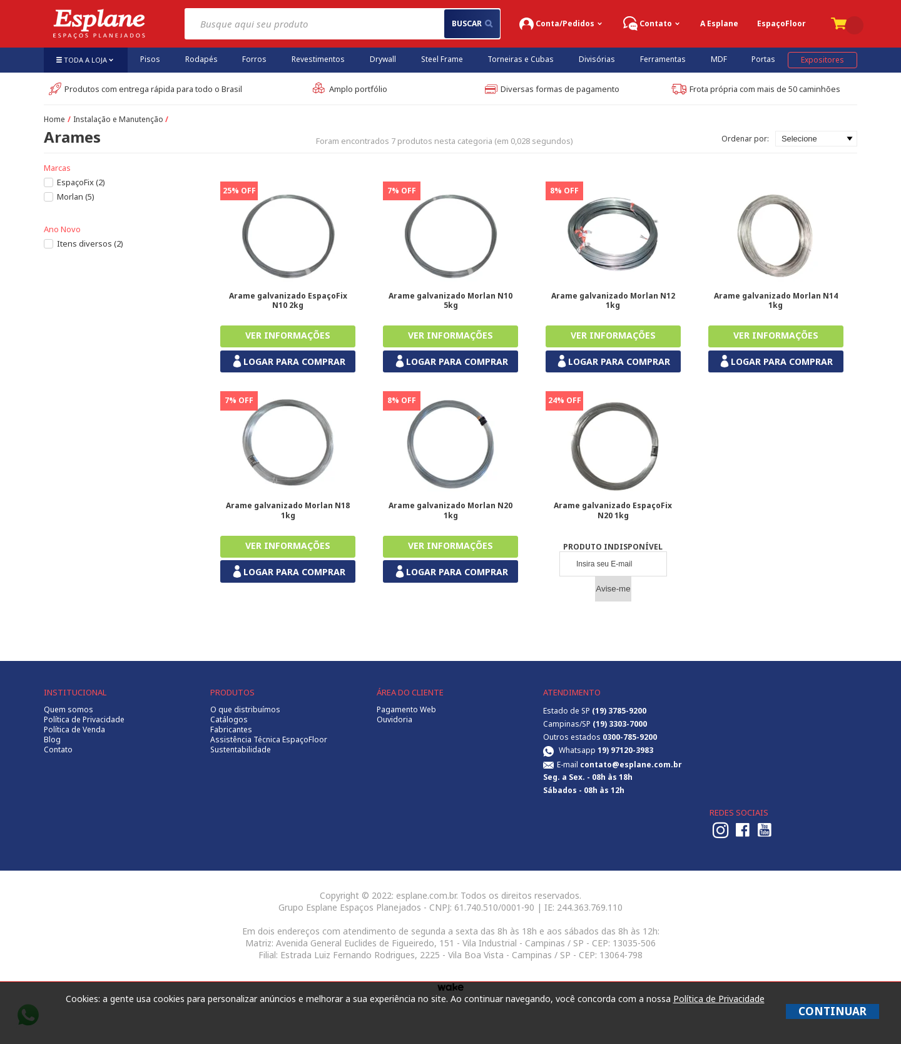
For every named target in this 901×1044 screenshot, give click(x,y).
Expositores (822, 59)
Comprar (287, 336)
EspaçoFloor (781, 23)
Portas (763, 59)
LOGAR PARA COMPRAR (288, 361)
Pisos (150, 59)
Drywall (383, 59)
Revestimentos (318, 59)
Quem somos (68, 710)
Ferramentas (663, 59)
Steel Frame (442, 59)
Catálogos (229, 720)
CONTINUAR (832, 1011)
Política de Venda (74, 730)
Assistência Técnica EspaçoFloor (268, 740)
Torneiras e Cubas (520, 59)
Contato (58, 750)
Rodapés (201, 59)
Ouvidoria (394, 720)
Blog (52, 740)
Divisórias (597, 59)
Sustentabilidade (240, 750)
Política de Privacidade (84, 720)
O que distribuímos (245, 710)
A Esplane (719, 23)
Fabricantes (231, 730)
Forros (254, 59)
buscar (472, 23)
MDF (719, 59)
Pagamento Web (406, 710)
